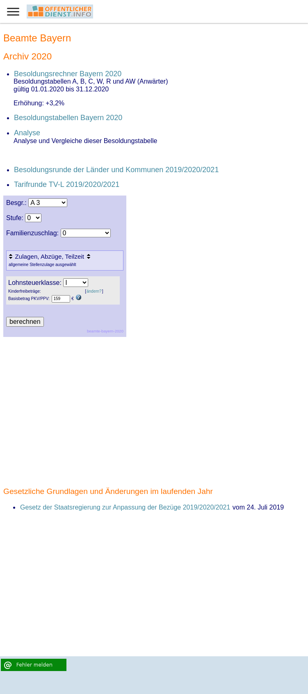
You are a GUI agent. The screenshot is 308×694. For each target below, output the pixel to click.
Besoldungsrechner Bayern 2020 (67, 74)
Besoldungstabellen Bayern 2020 (68, 118)
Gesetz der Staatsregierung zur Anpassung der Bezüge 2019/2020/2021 (125, 507)
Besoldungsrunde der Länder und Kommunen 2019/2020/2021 (116, 170)
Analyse (27, 133)
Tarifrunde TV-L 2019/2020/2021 (66, 184)
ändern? (94, 291)
